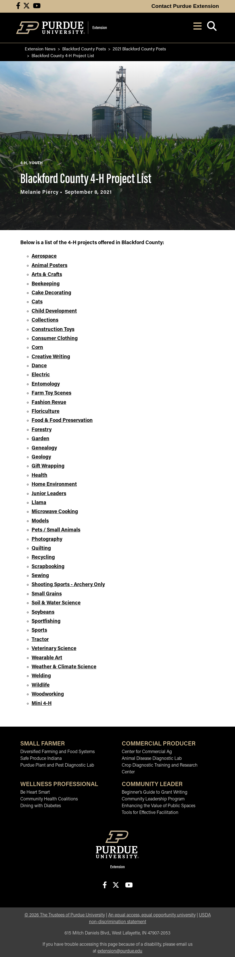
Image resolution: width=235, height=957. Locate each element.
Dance (39, 366)
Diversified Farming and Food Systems (57, 752)
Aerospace (44, 256)
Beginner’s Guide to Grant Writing (154, 792)
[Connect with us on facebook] (18, 6)
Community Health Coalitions (49, 799)
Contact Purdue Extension (185, 6)
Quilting (41, 548)
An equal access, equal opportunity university (152, 915)
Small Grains (47, 594)
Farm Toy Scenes (51, 393)
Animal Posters (49, 265)
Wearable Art (47, 658)
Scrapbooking (48, 566)
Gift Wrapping (48, 466)
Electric (41, 375)
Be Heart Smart (35, 792)
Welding (41, 676)
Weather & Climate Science (64, 667)
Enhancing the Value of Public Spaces (158, 806)
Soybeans (43, 612)
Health (39, 475)
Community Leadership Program (153, 799)
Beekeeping (46, 284)
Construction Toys (53, 329)
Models (40, 521)
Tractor (40, 639)
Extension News (40, 48)
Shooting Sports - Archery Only (68, 584)
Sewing (40, 575)
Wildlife (41, 685)
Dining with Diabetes (40, 806)
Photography (47, 539)
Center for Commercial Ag (147, 752)
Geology (41, 457)
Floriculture (45, 411)
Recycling (43, 557)
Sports (39, 630)
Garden (40, 439)
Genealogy (44, 448)
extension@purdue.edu (119, 951)
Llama (39, 503)
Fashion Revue (49, 402)
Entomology (46, 384)
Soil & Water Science (56, 603)
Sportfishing (46, 621)
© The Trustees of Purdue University (65, 915)
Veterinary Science (54, 648)
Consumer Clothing (55, 338)
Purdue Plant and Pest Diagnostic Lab (57, 765)
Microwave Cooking (55, 512)
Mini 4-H (42, 703)
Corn (37, 347)
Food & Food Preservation (62, 420)
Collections (45, 320)
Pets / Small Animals (56, 530)
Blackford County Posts (84, 48)
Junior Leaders (49, 494)
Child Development (54, 311)
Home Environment (54, 484)
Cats (37, 302)
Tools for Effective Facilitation (150, 813)
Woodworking (48, 694)
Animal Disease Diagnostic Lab (152, 758)
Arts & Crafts (47, 274)
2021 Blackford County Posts (139, 48)
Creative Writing (51, 357)
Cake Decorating (51, 293)
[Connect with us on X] (26, 6)
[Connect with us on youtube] (37, 6)
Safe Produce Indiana (41, 758)
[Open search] (212, 28)
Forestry (42, 430)
